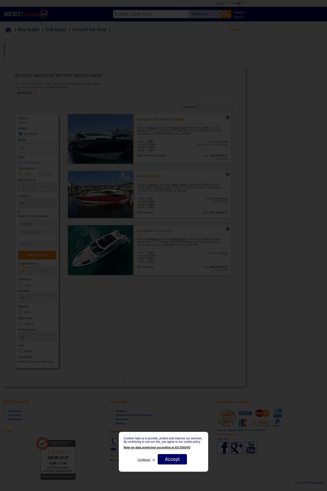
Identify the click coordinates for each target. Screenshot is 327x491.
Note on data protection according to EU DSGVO (157, 447)
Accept (172, 459)
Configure (144, 460)
